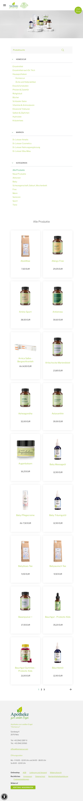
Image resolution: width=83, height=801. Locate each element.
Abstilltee (25, 261)
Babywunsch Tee (57, 566)
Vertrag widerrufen (23, 787)
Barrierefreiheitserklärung (58, 776)
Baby (15, 182)
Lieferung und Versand (38, 772)
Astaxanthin (58, 413)
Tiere (15, 205)
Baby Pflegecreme (25, 515)
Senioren (16, 197)
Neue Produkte (19, 174)
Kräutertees (18, 120)
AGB (24, 772)
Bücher (16, 97)
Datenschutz (40, 776)
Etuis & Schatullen (21, 86)
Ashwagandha (25, 413)
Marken (17, 132)
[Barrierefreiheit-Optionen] (4, 797)
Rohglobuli (17, 93)
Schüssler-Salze (20, 101)
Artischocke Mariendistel (57, 362)
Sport (15, 201)
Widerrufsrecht (56, 772)
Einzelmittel (18, 66)
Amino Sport (25, 312)
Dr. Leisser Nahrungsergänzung (26, 147)
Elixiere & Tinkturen (21, 109)
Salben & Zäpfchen (21, 113)
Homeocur (18, 59)
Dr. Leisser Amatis (20, 139)
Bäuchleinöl (57, 668)
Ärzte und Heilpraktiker (25, 82)
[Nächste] (70, 689)
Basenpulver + (25, 617)
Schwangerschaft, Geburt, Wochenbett (30, 185)
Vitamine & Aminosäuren (23, 105)
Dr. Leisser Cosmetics (22, 143)
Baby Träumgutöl (57, 515)
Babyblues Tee (25, 566)
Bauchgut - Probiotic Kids (57, 617)
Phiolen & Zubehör (21, 90)
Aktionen (17, 178)
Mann (15, 193)
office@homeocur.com (19, 749)
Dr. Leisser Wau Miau (22, 151)
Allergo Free (58, 261)
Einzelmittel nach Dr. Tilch (24, 70)
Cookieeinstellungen (21, 779)
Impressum (27, 776)
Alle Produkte (19, 170)
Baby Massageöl (58, 464)
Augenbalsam (25, 463)
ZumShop (78, 10)
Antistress (58, 312)
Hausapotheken (20, 74)
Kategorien (19, 163)
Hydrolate (17, 117)
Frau (15, 189)
